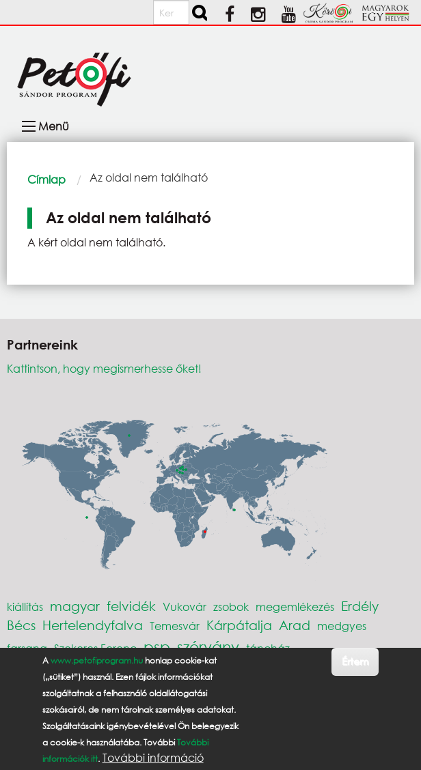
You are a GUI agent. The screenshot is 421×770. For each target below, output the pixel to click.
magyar (75, 606)
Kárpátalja (239, 625)
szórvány (208, 646)
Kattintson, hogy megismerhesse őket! (104, 368)
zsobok (231, 606)
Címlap (46, 179)
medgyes (341, 625)
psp (157, 646)
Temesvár (175, 625)
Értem (355, 661)
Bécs (21, 625)
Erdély (360, 606)
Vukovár (184, 606)
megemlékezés (295, 606)
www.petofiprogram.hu (97, 660)
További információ (153, 757)
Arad (294, 625)
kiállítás (25, 606)
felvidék (131, 606)
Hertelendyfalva (92, 625)
